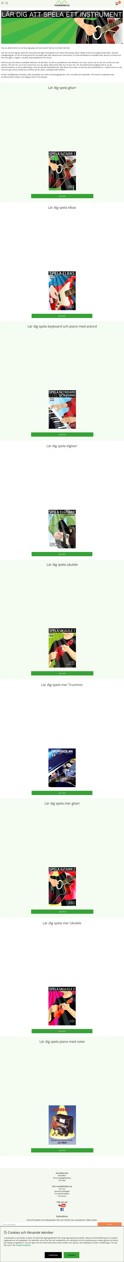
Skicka (109, 1224)
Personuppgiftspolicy (62, 1178)
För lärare (62, 1196)
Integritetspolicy (23, 1245)
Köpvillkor (62, 1175)
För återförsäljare (62, 1193)
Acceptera (71, 1255)
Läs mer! (62, 196)
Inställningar (53, 1255)
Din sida (62, 1180)
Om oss (62, 1189)
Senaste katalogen (62, 1191)
